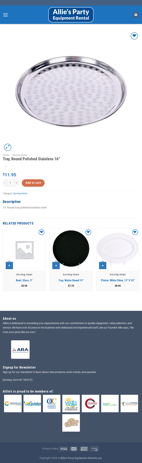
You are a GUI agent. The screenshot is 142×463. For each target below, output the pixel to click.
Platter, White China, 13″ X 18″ (118, 280)
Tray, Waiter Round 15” (71, 280)
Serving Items (20, 155)
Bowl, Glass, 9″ (24, 280)
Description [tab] (12, 201)
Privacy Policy (50, 448)
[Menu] (5, 15)
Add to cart (33, 182)
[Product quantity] (10, 183)
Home (6, 155)
